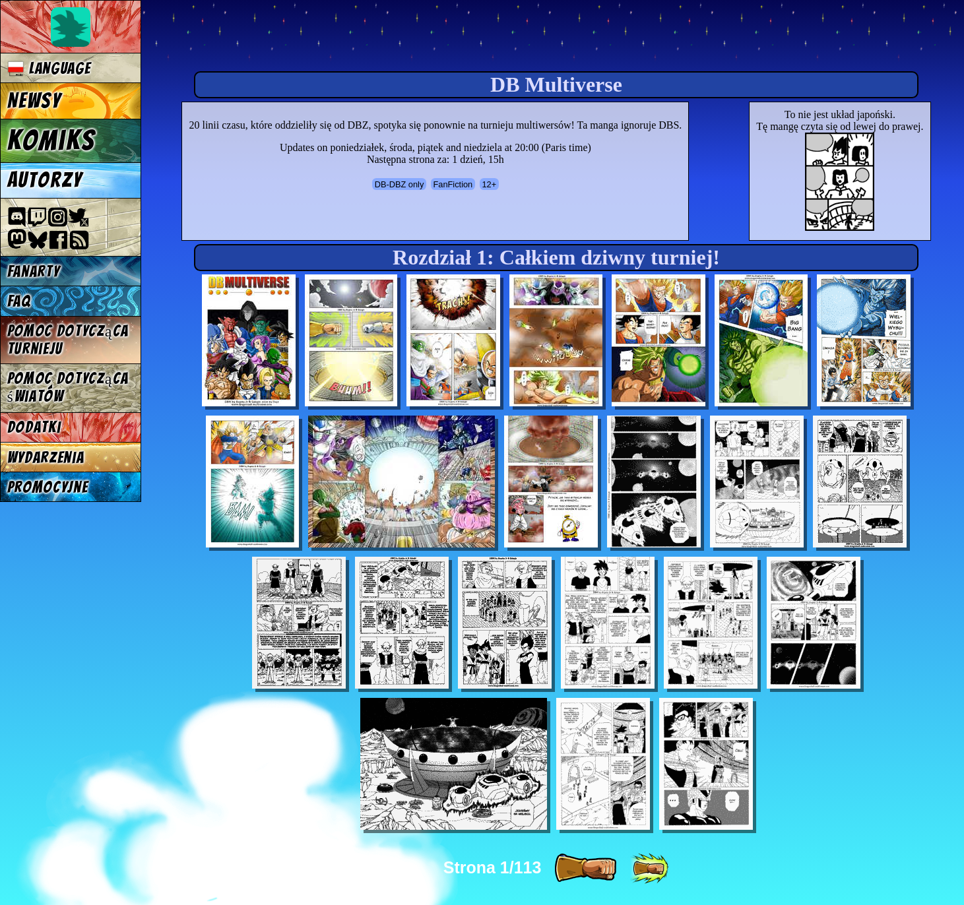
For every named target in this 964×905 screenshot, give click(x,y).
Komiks (51, 140)
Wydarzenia (45, 457)
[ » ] (585, 869)
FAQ (19, 301)
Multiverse (344, 37)
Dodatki (34, 427)
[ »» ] (649, 868)
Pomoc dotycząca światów (68, 387)
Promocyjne (47, 487)
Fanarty (33, 271)
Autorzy (45, 180)
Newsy (34, 101)
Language (49, 68)
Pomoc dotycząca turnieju (68, 340)
